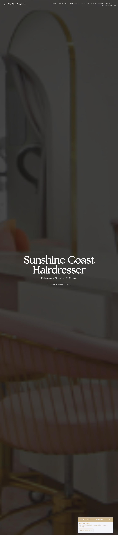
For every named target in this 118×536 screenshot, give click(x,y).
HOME (54, 3)
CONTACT (85, 3)
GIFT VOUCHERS (109, 5)
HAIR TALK (110, 3)
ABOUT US (63, 3)
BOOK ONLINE (97, 3)
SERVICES (74, 3)
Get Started (86, 530)
